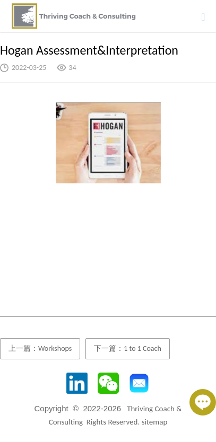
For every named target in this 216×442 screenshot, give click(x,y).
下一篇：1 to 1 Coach (127, 348)
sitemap (155, 422)
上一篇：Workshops (40, 348)
